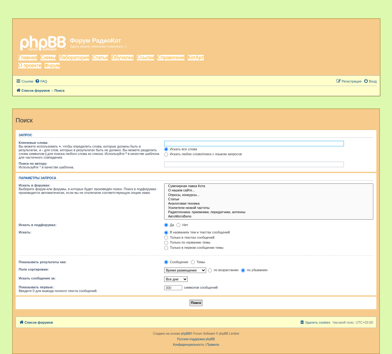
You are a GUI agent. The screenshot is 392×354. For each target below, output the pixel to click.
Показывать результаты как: (42, 262)
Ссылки (145, 57)
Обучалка (122, 57)
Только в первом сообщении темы (194, 247)
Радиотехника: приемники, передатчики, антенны (269, 212)
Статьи (100, 57)
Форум (52, 65)
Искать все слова (180, 149)
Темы (198, 262)
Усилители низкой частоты (269, 208)
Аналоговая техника (269, 204)
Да (169, 225)
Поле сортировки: (34, 269)
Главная (27, 57)
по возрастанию (223, 270)
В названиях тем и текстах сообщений (197, 232)
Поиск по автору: (33, 163)
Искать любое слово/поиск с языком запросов (203, 154)
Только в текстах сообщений (189, 237)
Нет (182, 225)
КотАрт (196, 57)
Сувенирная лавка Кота (269, 186)
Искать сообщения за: (37, 278)
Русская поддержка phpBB (196, 339)
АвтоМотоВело (269, 216)
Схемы (48, 57)
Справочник (170, 57)
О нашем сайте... (269, 190)
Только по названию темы (187, 242)
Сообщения (176, 262)
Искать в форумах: (34, 185)
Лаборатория (74, 57)
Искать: (25, 232)
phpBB (185, 333)
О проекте (29, 65)
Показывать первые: (36, 287)
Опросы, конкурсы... (269, 195)
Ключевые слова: (33, 142)
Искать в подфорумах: (38, 225)
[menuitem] (41, 81)
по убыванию (254, 270)
